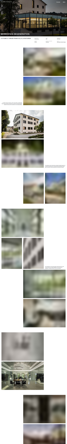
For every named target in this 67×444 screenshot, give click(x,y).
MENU (64, 2)
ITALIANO (58, 2)
